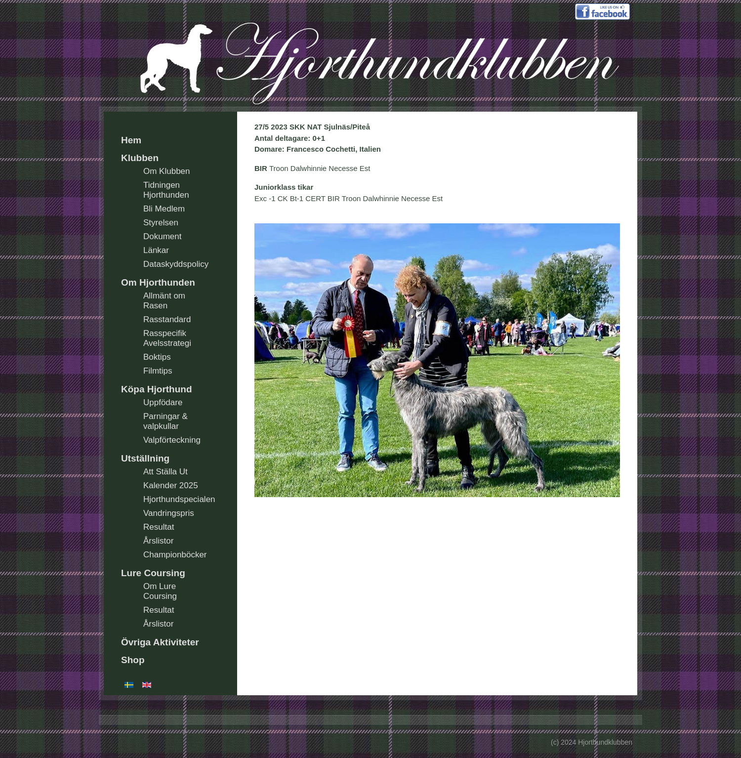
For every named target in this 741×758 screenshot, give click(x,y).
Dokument (162, 236)
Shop (133, 660)
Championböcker (175, 554)
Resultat (158, 527)
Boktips (157, 357)
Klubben (140, 158)
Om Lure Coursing (160, 591)
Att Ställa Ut (165, 471)
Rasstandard (167, 319)
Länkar (156, 250)
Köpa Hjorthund (156, 389)
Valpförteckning (172, 440)
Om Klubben (166, 171)
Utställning (145, 458)
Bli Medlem (164, 208)
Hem (131, 140)
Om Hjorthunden (158, 282)
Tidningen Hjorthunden (166, 190)
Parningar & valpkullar (165, 421)
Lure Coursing (153, 573)
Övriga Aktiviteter (160, 642)
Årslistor (158, 541)
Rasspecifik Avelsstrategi (167, 338)
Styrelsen (160, 222)
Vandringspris (168, 513)
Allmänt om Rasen (164, 300)
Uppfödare (162, 402)
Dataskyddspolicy (175, 264)
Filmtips (157, 371)
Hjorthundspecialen (179, 499)
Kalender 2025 (170, 485)
